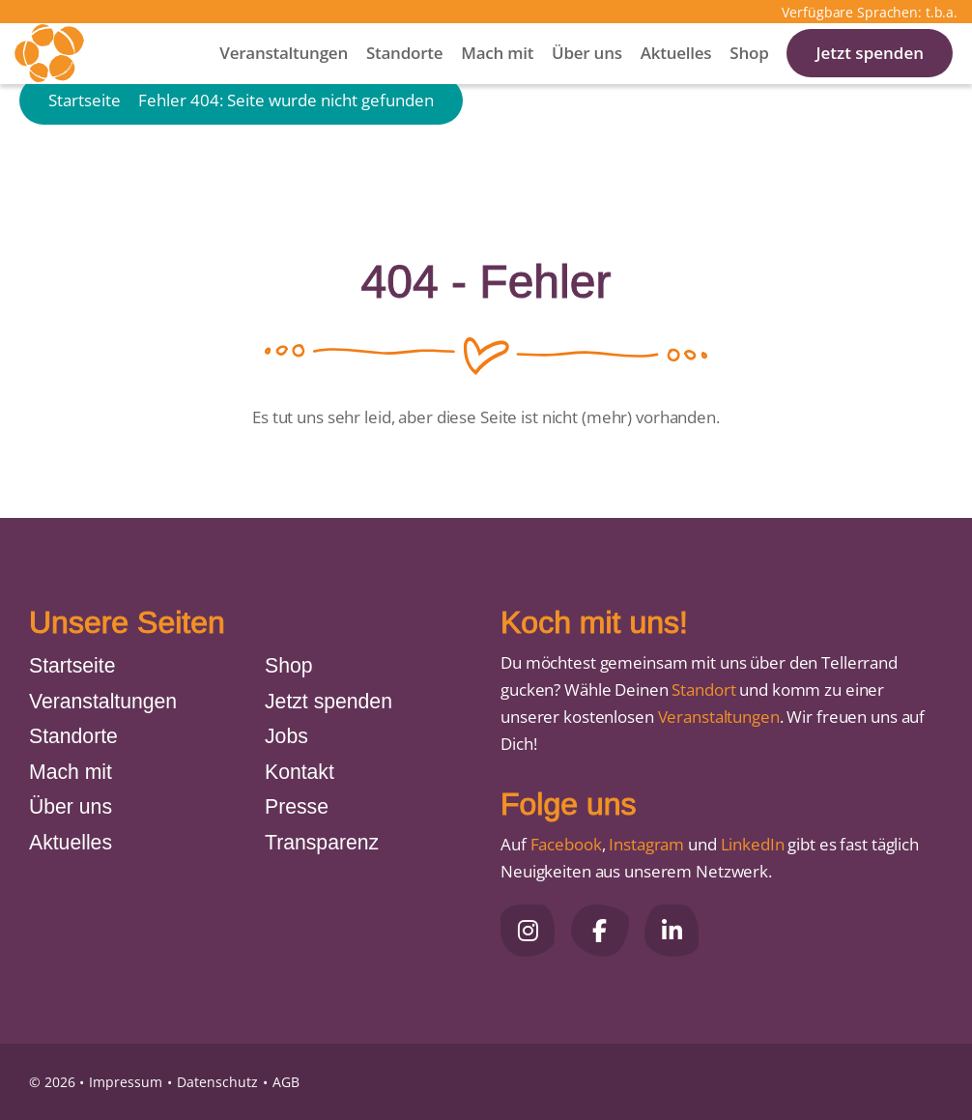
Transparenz (322, 842)
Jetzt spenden (869, 77)
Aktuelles (676, 77)
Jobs (286, 736)
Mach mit (497, 77)
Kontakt (299, 772)
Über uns (587, 77)
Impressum (125, 1082)
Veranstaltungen (283, 77)
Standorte (404, 77)
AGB (286, 1082)
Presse (297, 806)
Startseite (84, 157)
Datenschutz (217, 1082)
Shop (748, 77)
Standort (703, 689)
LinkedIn (751, 844)
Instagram (646, 844)
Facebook (566, 844)
